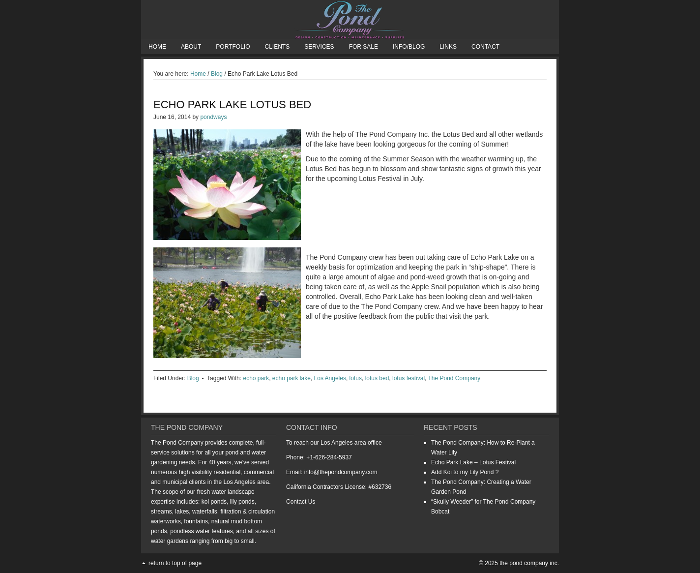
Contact (485, 46)
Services (319, 46)
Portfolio (233, 46)
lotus (356, 378)
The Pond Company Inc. (350, 19)
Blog (193, 378)
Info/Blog (409, 46)
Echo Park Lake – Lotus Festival (473, 462)
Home (157, 46)
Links (448, 46)
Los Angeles (330, 378)
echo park (256, 378)
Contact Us (300, 501)
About (191, 46)
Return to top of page (175, 563)
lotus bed (377, 378)
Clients (277, 46)
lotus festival (408, 378)
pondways (213, 117)
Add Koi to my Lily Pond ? (464, 472)
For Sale (363, 46)
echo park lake (291, 378)
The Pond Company (454, 378)
